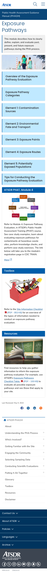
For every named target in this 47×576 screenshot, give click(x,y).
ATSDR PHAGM (15, 420)
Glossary (9, 479)
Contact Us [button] (10, 513)
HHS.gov (6, 570)
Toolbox (9, 486)
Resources (10, 492)
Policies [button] (8, 529)
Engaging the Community (18, 452)
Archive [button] (8, 544)
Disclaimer (10, 499)
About (8, 426)
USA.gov (16, 570)
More (8, 259)
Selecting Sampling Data (17, 459)
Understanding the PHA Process (21, 433)
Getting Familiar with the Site (20, 446)
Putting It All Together (16, 472)
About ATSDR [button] (11, 521)
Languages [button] (10, 536)
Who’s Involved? (13, 439)
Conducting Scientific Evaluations (21, 466)
